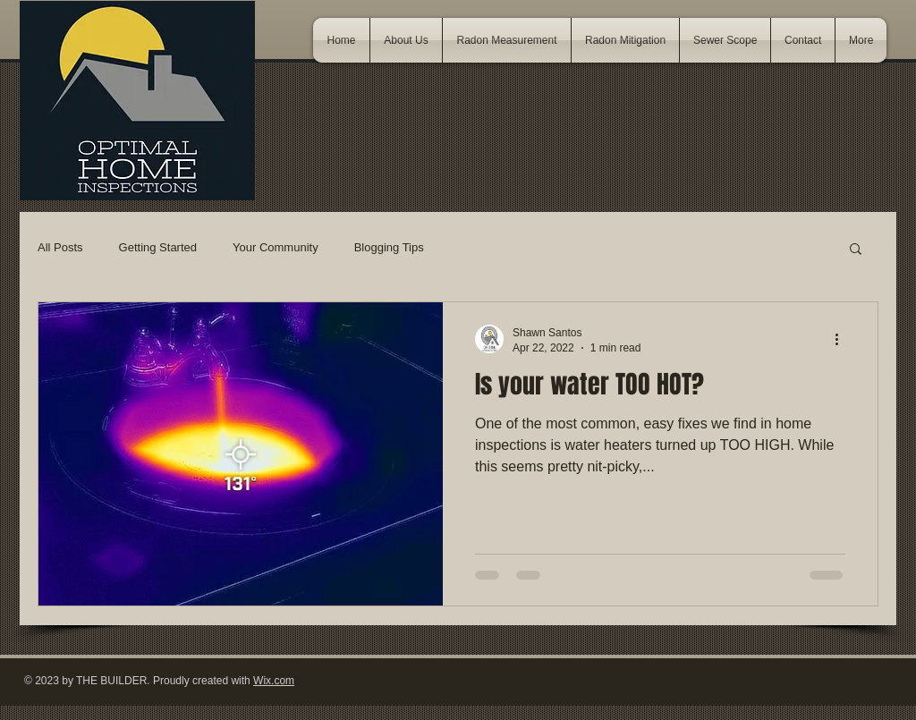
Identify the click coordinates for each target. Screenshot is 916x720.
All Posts (60, 247)
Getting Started (158, 247)
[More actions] (842, 339)
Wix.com (273, 680)
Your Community (275, 247)
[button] (855, 250)
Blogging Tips (389, 247)
